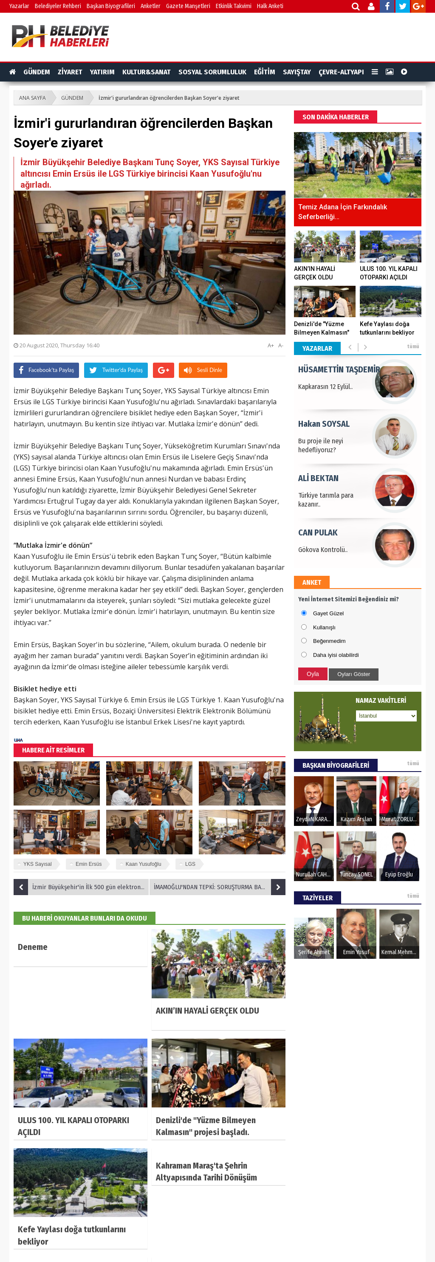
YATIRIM (102, 72)
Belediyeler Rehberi (58, 6)
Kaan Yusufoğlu (143, 864)
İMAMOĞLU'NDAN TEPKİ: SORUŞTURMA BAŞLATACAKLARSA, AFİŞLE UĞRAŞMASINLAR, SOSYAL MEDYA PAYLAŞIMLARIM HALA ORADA (219, 887)
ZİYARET (70, 72)
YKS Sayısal (37, 864)
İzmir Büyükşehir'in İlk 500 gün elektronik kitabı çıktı (82, 887)
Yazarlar (19, 6)
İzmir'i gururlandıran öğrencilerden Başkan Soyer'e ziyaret (169, 97)
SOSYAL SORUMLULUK (212, 72)
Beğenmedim (329, 641)
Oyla (313, 673)
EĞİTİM (264, 72)
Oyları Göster (353, 674)
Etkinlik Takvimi (233, 6)
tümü (413, 346)
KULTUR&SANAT (146, 72)
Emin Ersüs (89, 864)
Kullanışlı (324, 627)
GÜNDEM (36, 72)
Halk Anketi (270, 6)
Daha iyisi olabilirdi (336, 655)
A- (280, 345)
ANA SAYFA (32, 97)
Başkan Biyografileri (111, 6)
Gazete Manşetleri (188, 6)
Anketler (151, 6)
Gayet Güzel (328, 613)
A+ (271, 345)
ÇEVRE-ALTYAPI (341, 72)
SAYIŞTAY (297, 72)
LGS (190, 864)
